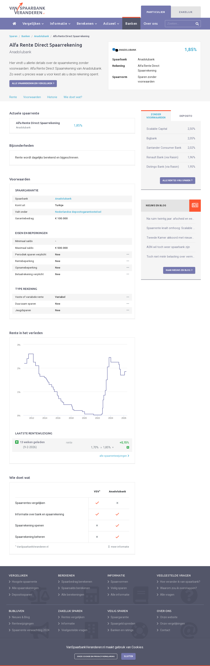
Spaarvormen (117, 581)
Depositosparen (20, 594)
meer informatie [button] (118, 546)
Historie (52, 97)
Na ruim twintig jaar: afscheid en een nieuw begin (171, 218)
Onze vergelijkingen (171, 623)
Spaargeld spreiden (121, 623)
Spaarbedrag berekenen (75, 581)
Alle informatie (118, 594)
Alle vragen (165, 594)
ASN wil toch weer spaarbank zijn (168, 247)
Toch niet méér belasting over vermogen (171, 256)
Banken (131, 23)
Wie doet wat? (73, 97)
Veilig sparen (117, 588)
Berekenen (87, 24)
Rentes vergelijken (71, 617)
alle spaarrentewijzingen (114, 455)
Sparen (13, 36)
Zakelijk (185, 12)
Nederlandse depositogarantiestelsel (78, 211)
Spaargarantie (118, 617)
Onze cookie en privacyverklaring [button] (96, 656)
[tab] (156, 116)
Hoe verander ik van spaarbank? (178, 581)
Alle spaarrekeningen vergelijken (33, 83)
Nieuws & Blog (19, 617)
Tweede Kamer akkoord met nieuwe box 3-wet (171, 237)
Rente (13, 97)
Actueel (111, 24)
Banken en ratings (120, 630)
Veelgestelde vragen (72, 630)
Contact (163, 630)
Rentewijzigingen (21, 623)
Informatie (60, 24)
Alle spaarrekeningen (24, 588)
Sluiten (128, 656)
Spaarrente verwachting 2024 (29, 630)
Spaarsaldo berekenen (74, 588)
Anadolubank (41, 36)
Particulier (156, 12)
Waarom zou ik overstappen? (177, 588)
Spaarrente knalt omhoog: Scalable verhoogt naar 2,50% (171, 228)
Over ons (151, 23)
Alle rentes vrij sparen (178, 180)
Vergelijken (33, 24)
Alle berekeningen (71, 594)
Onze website (167, 617)
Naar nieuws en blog (179, 270)
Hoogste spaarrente (23, 581)
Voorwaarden (32, 97)
